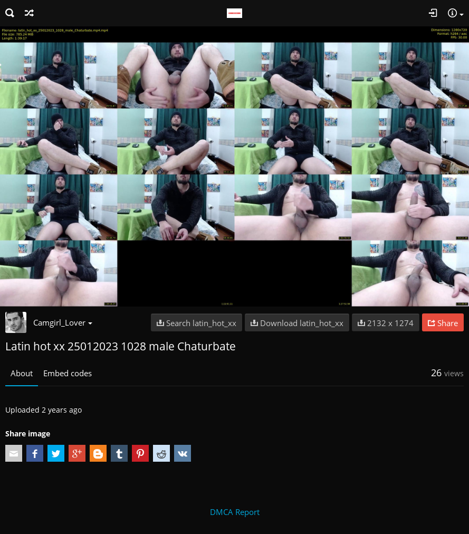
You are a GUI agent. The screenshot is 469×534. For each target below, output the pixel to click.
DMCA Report (235, 512)
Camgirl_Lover (62, 322)
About (22, 373)
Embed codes (67, 373)
